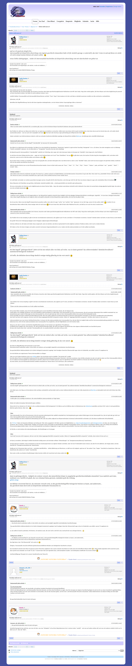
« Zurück (15, 30)
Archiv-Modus (67, 656)
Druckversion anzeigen (16, 650)
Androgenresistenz (98, 423)
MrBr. (66, 658)
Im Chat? (42, 21)
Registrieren (109, 6)
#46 (121, 379)
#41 (121, 48)
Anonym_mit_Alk (24, 568)
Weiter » (32, 30)
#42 (121, 87)
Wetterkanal (89, 406)
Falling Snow (23, 37)
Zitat (119, 73)
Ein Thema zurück (15, 643)
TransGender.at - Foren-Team (82, 658)
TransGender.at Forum (15, 26)
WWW (11, 562)
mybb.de (60, 658)
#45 (121, 284)
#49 (121, 579)
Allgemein (33, 26)
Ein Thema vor (24, 643)
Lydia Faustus (23, 78)
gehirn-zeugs (14, 480)
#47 (121, 473)
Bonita (42, 579)
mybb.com (56, 658)
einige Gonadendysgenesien (83, 423)
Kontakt (49, 656)
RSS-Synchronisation (74, 656)
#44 (121, 246)
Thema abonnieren (15, 652)
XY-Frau (14, 423)
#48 (121, 516)
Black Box (93, 390)
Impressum (61, 656)
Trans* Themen (25, 26)
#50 (121, 618)
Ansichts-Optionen (118, 33)
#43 (121, 120)
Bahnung (79, 136)
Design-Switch (117, 6)
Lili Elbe (34, 356)
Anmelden (102, 6)
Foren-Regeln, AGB (55, 656)
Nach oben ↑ (81, 656)
